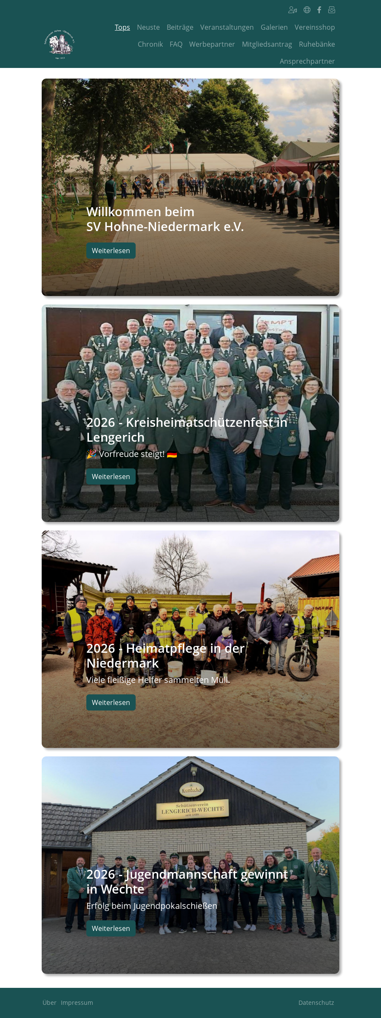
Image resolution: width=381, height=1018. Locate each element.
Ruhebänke (317, 44)
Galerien (274, 27)
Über (50, 1002)
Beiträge (180, 27)
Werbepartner (212, 44)
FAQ (176, 44)
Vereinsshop (315, 27)
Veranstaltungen (227, 27)
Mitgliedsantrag (267, 44)
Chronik (150, 44)
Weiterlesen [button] (111, 250)
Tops (122, 27)
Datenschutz (316, 1002)
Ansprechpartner (307, 61)
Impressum (77, 1002)
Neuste (148, 27)
